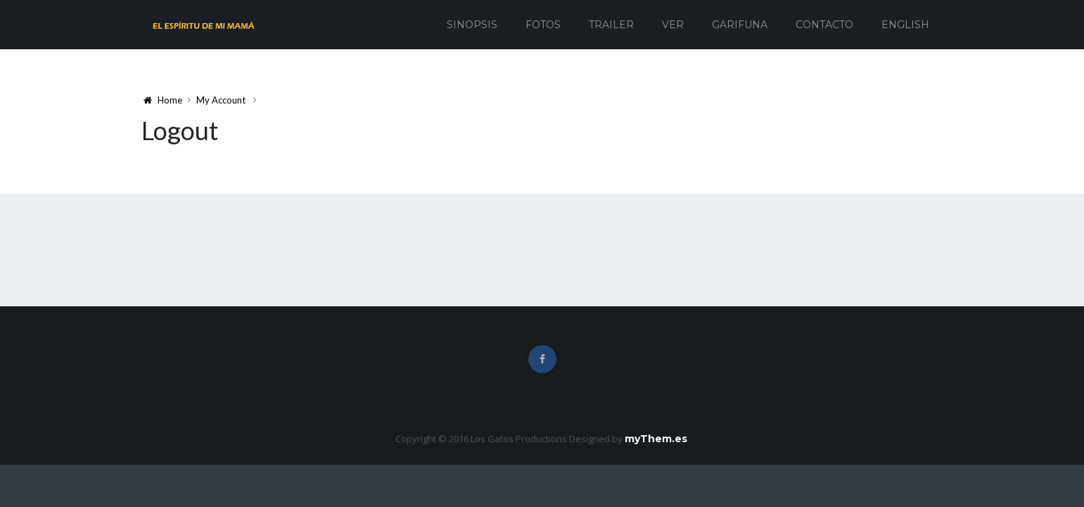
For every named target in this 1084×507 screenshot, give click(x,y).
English (905, 24)
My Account (221, 100)
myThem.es (656, 438)
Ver (673, 24)
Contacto (824, 24)
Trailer (611, 24)
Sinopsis (472, 24)
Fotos (543, 24)
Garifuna (739, 24)
